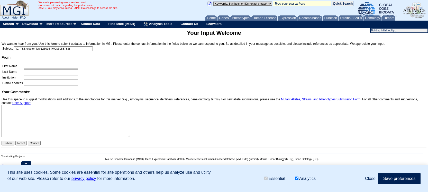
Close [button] (370, 178)
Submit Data (90, 24)
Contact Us (189, 24)
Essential (274, 178)
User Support (21, 103)
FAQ (23, 17)
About (5, 17)
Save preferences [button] (399, 178)
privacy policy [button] (83, 178)
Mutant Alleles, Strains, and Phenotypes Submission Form (320, 99)
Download (30, 24)
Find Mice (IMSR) (121, 24)
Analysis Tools (157, 24)
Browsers (214, 24)
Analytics (305, 178)
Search (8, 24)
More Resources (59, 24)
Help (14, 17)
